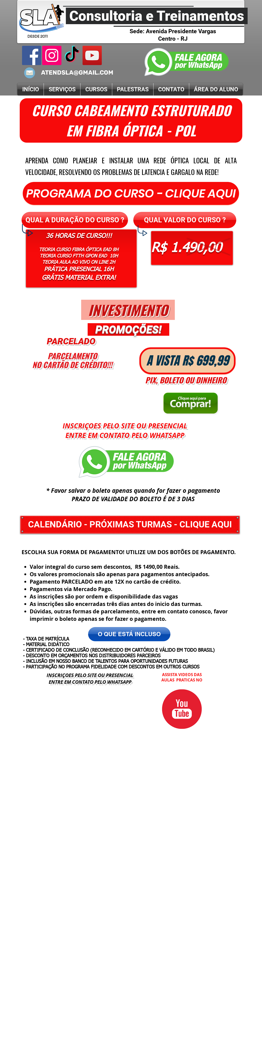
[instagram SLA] (51, 55)
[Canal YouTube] (92, 55)
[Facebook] (31, 55)
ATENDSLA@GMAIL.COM (77, 72)
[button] (75, 220)
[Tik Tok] (72, 55)
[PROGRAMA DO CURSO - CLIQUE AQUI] (131, 193)
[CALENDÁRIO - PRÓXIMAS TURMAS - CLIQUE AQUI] (130, 525)
